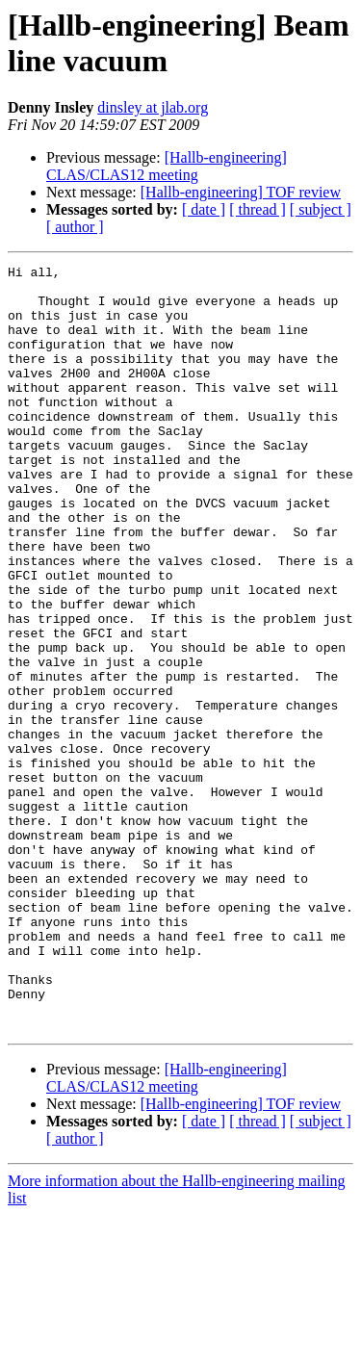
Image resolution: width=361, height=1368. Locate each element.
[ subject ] (320, 209)
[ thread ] (257, 209)
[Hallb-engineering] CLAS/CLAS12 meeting (166, 166)
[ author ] (75, 227)
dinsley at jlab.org (152, 107)
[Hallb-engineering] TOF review (241, 192)
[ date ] (203, 209)
